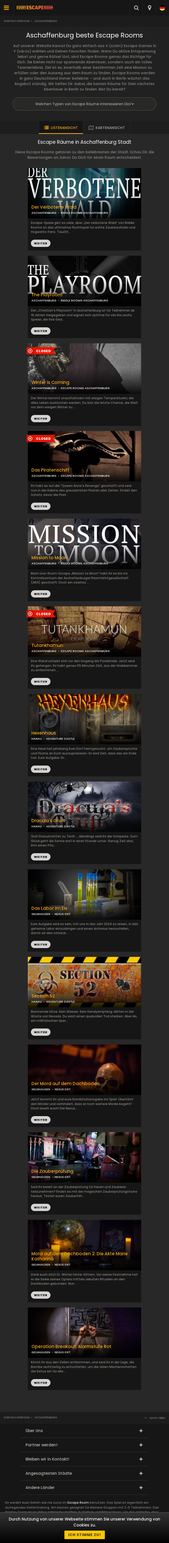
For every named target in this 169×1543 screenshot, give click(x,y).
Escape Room (78, 1502)
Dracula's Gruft (48, 820)
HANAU (36, 739)
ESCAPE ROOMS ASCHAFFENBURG (85, 476)
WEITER (40, 331)
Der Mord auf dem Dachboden (65, 1083)
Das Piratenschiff (50, 470)
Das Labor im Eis (49, 908)
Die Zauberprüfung (52, 1171)
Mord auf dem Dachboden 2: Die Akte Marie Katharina (79, 1256)
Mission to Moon (49, 558)
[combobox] (149, 8)
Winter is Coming (50, 382)
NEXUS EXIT (63, 914)
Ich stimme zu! (84, 1534)
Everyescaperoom (17, 21)
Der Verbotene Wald (54, 207)
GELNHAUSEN (40, 914)
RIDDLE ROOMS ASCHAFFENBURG (84, 300)
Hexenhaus (43, 733)
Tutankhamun (47, 645)
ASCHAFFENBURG (43, 300)
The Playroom (46, 295)
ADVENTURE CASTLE (60, 739)
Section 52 (43, 996)
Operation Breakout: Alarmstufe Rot (71, 1346)
